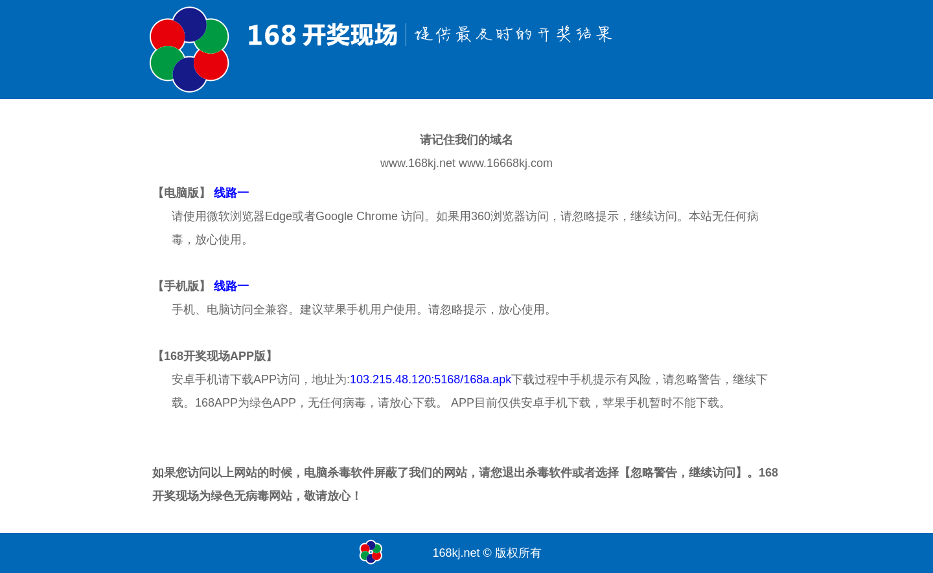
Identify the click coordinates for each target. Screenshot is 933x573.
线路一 (231, 192)
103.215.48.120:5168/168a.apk (430, 379)
